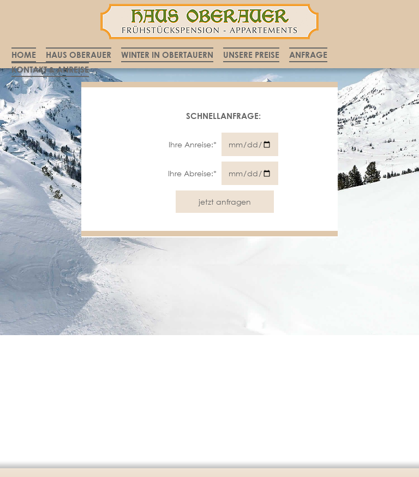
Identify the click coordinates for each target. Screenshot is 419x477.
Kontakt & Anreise (50, 69)
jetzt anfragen (225, 201)
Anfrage (308, 54)
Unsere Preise (251, 54)
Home (23, 54)
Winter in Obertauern (167, 54)
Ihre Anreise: (194, 144)
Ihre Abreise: (193, 173)
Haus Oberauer (78, 54)
